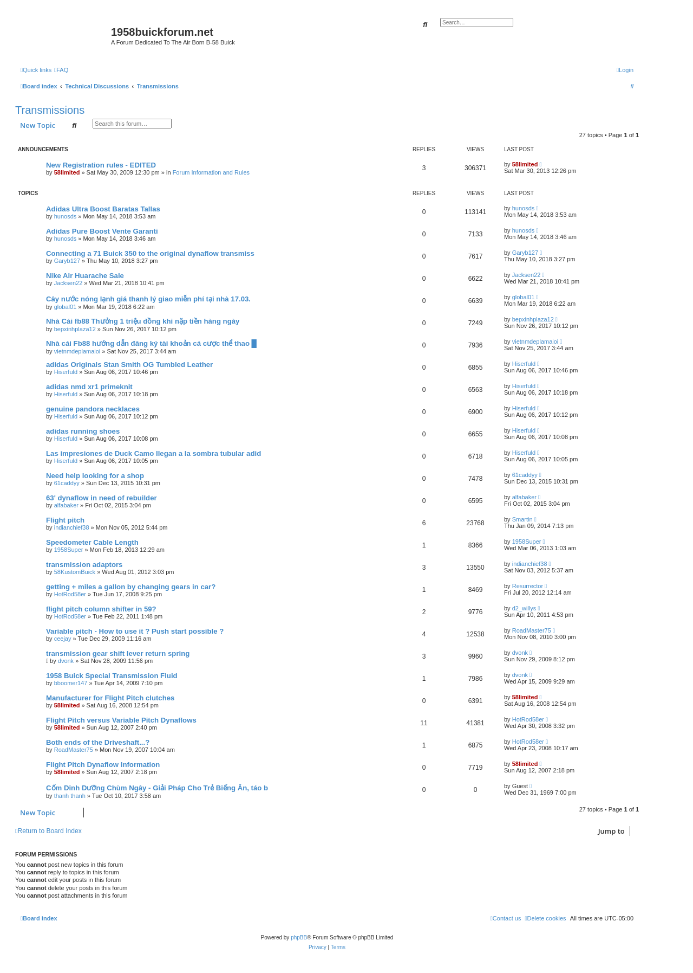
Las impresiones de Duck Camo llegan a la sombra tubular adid (153, 453)
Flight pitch (65, 520)
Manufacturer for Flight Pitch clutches (110, 698)
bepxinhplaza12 (75, 329)
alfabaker (66, 505)
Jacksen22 (68, 283)
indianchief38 (71, 527)
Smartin (522, 519)
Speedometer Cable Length (92, 542)
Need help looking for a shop (95, 476)
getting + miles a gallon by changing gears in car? (130, 587)
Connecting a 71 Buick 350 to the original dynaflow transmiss (150, 253)
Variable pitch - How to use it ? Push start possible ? (135, 631)
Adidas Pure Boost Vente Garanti (102, 231)
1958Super (68, 549)
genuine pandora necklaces (93, 409)
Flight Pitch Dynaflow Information (103, 765)
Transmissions (49, 110)
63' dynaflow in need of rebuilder (101, 498)
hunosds (65, 216)
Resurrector (527, 586)
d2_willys (524, 608)
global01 (65, 307)
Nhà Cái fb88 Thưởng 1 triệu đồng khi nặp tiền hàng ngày (142, 321)
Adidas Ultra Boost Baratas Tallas (103, 209)
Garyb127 (67, 260)
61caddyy (67, 483)
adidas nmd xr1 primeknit (89, 387)
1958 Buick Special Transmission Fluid (112, 676)
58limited (67, 172)
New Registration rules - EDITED (101, 165)
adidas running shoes (83, 431)
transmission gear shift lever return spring (117, 653)
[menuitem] (61, 69)
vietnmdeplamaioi (77, 351)
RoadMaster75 (531, 630)
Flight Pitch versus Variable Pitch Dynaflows (121, 720)
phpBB (299, 937)
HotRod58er (70, 594)
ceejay (62, 638)
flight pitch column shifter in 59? (101, 609)
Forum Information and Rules (211, 172)
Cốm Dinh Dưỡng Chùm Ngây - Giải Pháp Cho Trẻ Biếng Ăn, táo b (157, 788)
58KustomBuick (74, 572)
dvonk (66, 661)
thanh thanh (70, 795)
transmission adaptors (84, 564)
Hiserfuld (65, 372)
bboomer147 (71, 683)
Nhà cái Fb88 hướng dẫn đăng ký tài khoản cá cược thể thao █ (151, 343)
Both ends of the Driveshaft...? (97, 742)
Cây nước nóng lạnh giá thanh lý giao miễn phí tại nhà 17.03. (148, 299)
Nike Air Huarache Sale (85, 276)
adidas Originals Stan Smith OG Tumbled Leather (129, 364)
